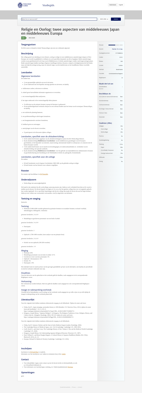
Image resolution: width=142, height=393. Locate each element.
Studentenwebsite (65, 387)
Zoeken (116, 19)
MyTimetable (44, 174)
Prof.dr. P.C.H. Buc (117, 49)
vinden (64, 354)
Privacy (74, 387)
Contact (80, 387)
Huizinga (70, 367)
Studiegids (48, 5)
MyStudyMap (34, 352)
